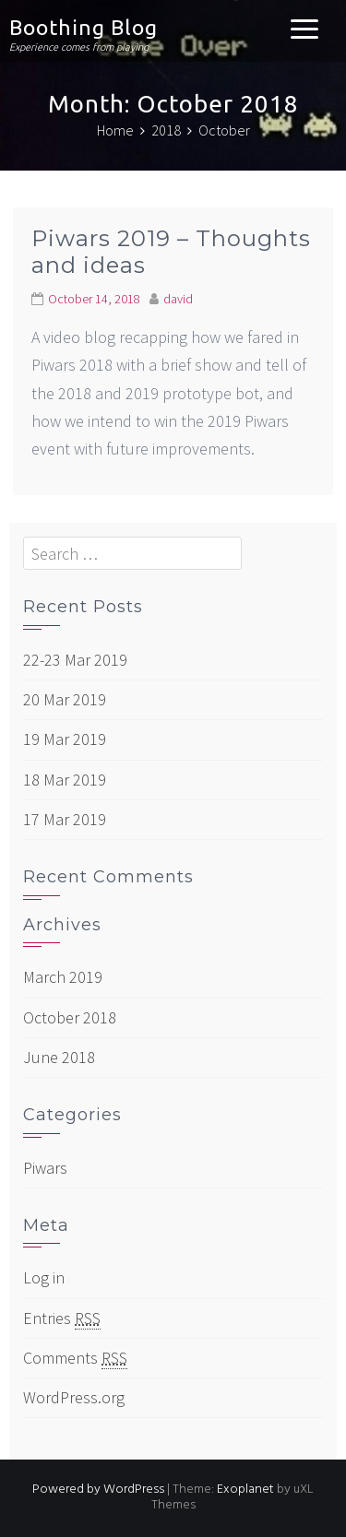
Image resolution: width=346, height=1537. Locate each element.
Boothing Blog (83, 27)
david (178, 298)
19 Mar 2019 (64, 739)
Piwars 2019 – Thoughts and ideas (171, 251)
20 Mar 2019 (64, 699)
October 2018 (69, 1017)
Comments (75, 1358)
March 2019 (62, 976)
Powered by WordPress (98, 1489)
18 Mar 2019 (64, 779)
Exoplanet (245, 1489)
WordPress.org (74, 1397)
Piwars (45, 1167)
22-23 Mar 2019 (75, 659)
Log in (44, 1277)
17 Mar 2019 (64, 819)
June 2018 (59, 1057)
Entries (62, 1318)
